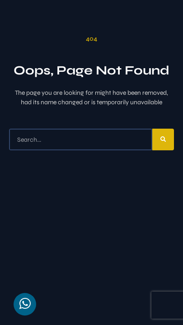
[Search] (163, 139)
